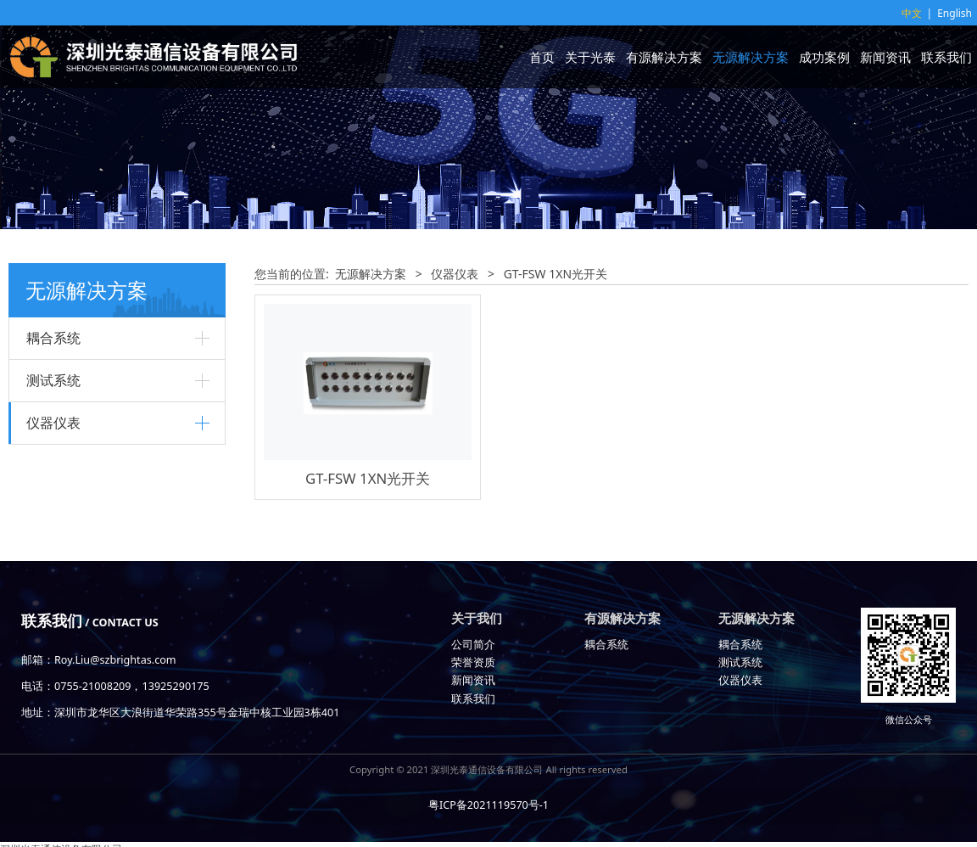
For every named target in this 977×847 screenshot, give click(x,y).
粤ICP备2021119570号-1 (488, 805)
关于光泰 (590, 56)
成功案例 (824, 56)
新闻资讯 (885, 56)
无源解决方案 (750, 56)
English (954, 13)
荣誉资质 (473, 662)
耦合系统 (53, 337)
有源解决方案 (664, 56)
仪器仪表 (53, 422)
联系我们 (946, 56)
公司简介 (473, 644)
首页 (542, 56)
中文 (912, 13)
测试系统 (53, 380)
